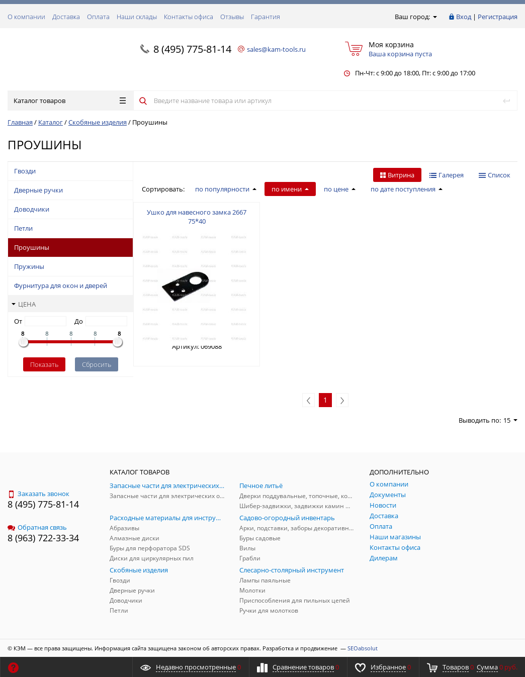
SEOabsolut (362, 648)
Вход (463, 16)
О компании (26, 16)
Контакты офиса (188, 16)
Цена (24, 304)
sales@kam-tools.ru (276, 49)
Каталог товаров (70, 100)
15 (510, 420)
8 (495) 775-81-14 (192, 49)
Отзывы (232, 16)
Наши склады (137, 16)
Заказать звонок (38, 493)
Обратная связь (37, 527)
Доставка (66, 16)
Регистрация (497, 16)
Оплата (98, 16)
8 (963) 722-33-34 (43, 538)
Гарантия (265, 16)
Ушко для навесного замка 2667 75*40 (196, 217)
